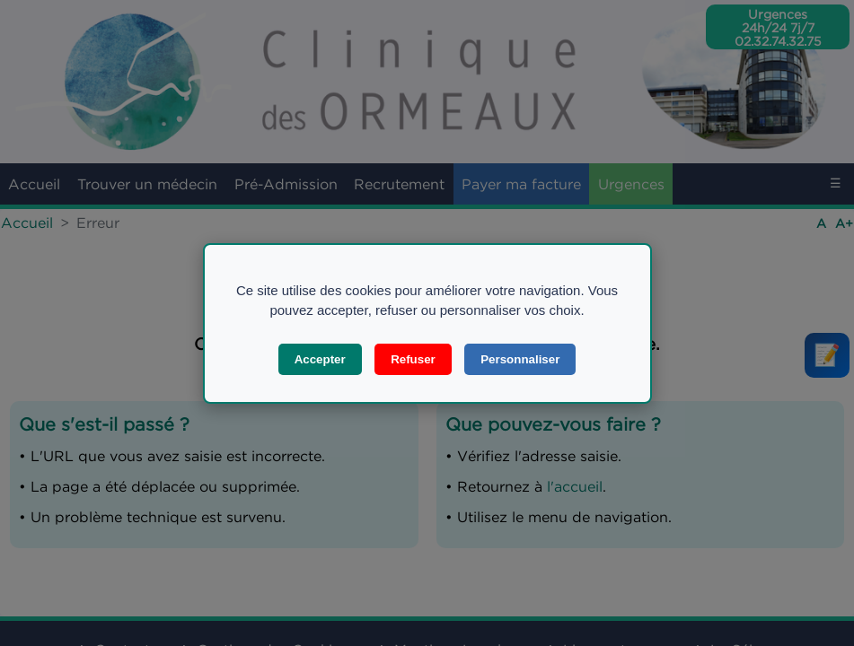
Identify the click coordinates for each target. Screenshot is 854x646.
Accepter (320, 359)
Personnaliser (519, 359)
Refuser (413, 359)
